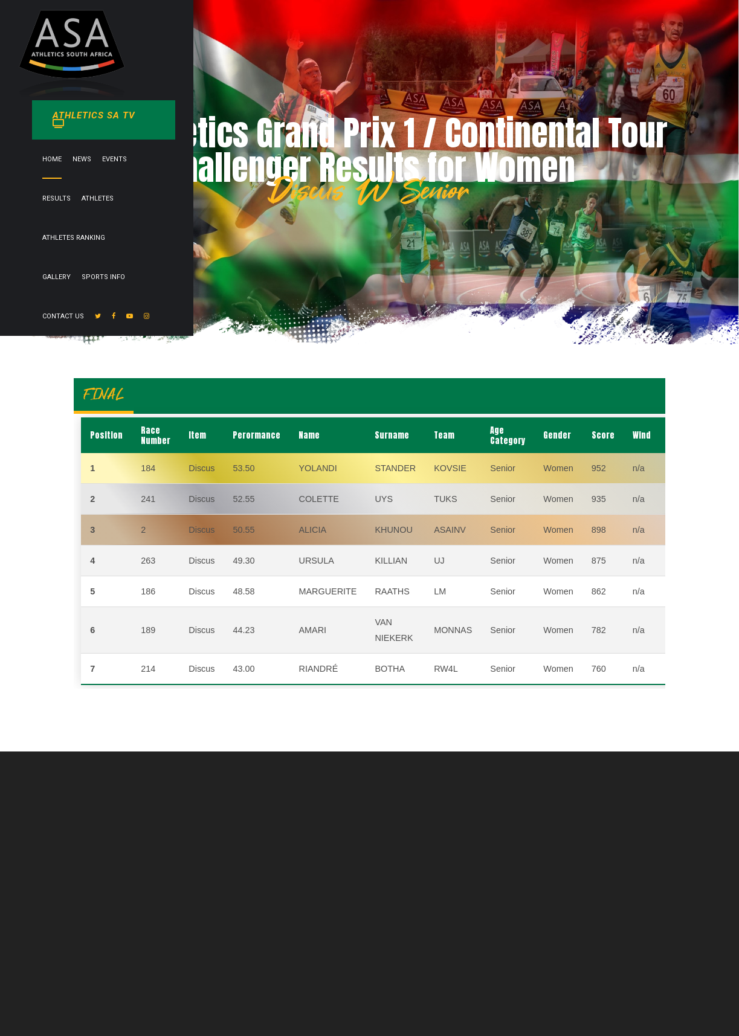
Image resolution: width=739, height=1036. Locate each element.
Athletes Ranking (453, 68)
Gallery (510, 68)
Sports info (557, 68)
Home (254, 68)
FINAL (103, 394)
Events (317, 68)
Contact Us (610, 68)
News (284, 68)
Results (354, 68)
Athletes (395, 68)
